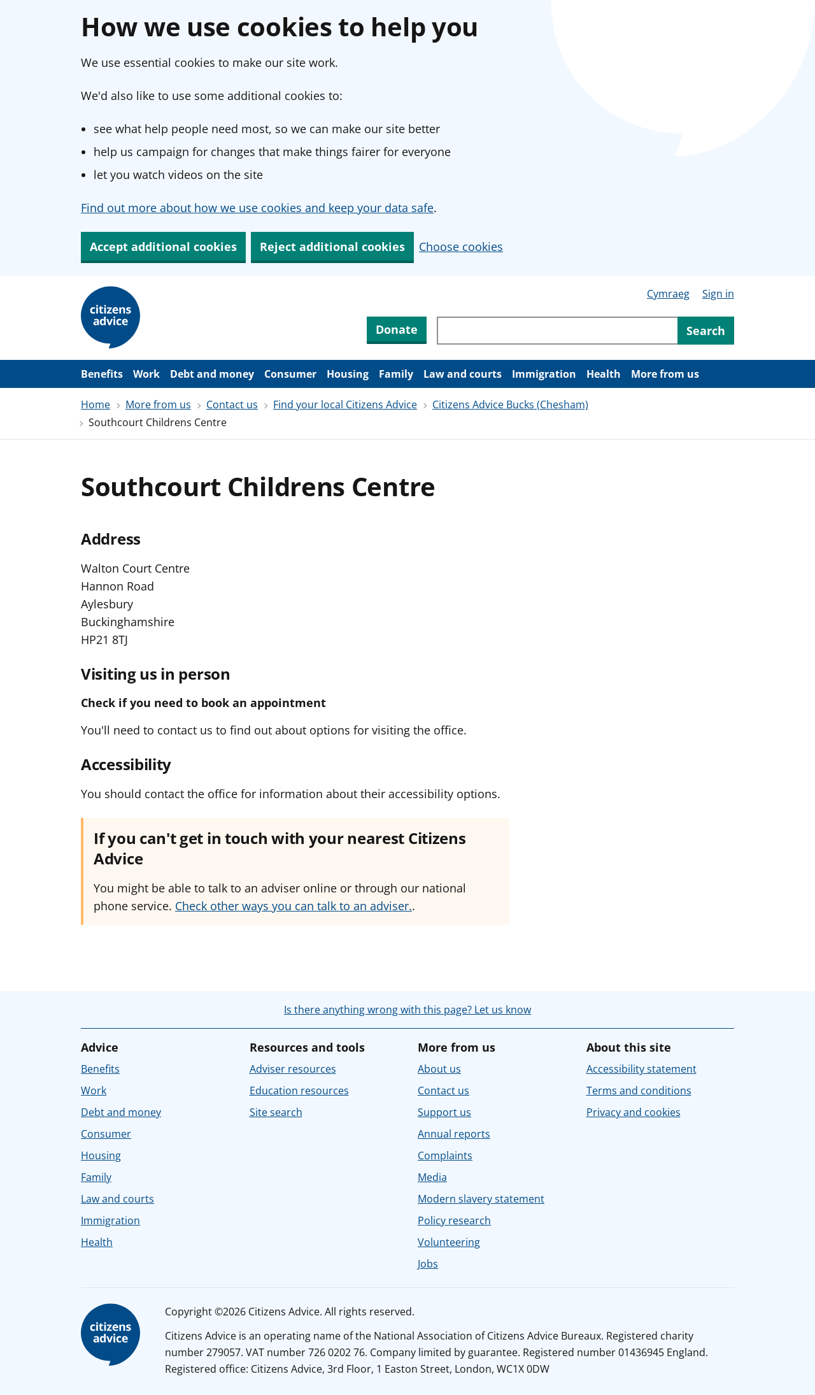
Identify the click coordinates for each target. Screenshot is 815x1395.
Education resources (299, 1091)
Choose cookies (461, 246)
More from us (665, 374)
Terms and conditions (638, 1091)
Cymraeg (668, 294)
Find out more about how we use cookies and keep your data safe (257, 207)
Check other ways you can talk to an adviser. (293, 905)
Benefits (102, 374)
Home (95, 404)
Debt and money (212, 374)
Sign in (718, 294)
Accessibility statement (641, 1069)
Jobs (428, 1264)
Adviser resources (293, 1069)
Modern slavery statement (481, 1199)
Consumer (290, 374)
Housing (348, 374)
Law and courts (462, 374)
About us (439, 1069)
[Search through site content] (557, 331)
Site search (276, 1112)
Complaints (445, 1155)
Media (432, 1177)
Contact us (232, 404)
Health (603, 374)
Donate (397, 329)
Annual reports (454, 1134)
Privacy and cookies (633, 1112)
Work (146, 374)
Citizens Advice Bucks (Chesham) (510, 404)
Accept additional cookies (163, 246)
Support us (444, 1112)
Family (396, 374)
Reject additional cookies (332, 246)
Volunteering (449, 1242)
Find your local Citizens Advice (345, 404)
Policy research (454, 1220)
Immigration (544, 374)
